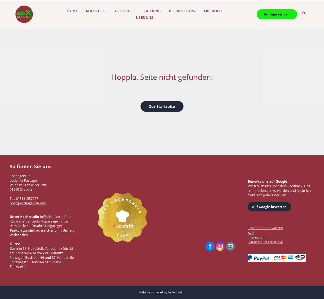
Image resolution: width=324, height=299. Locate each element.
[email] (230, 247)
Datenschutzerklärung (265, 242)
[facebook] (210, 247)
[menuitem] (72, 11)
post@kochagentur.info (28, 203)
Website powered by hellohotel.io (162, 292)
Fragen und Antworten (265, 228)
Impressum (257, 237)
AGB (251, 233)
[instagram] (220, 247)
